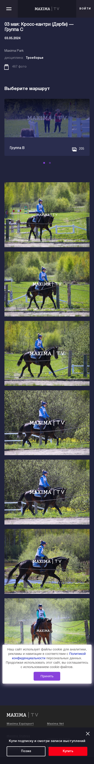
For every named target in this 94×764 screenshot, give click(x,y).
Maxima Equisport (20, 724)
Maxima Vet (55, 724)
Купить (68, 751)
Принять (47, 676)
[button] (44, 163)
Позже (26, 751)
